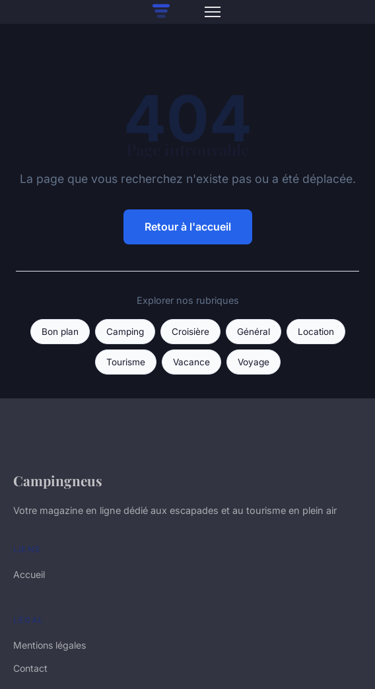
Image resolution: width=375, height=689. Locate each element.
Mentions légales (49, 645)
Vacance (191, 362)
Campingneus (57, 480)
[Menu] (212, 11)
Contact (30, 668)
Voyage (253, 362)
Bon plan (60, 331)
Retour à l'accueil (188, 226)
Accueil (29, 574)
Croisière (190, 331)
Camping (125, 331)
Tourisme (125, 362)
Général (253, 331)
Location (316, 331)
